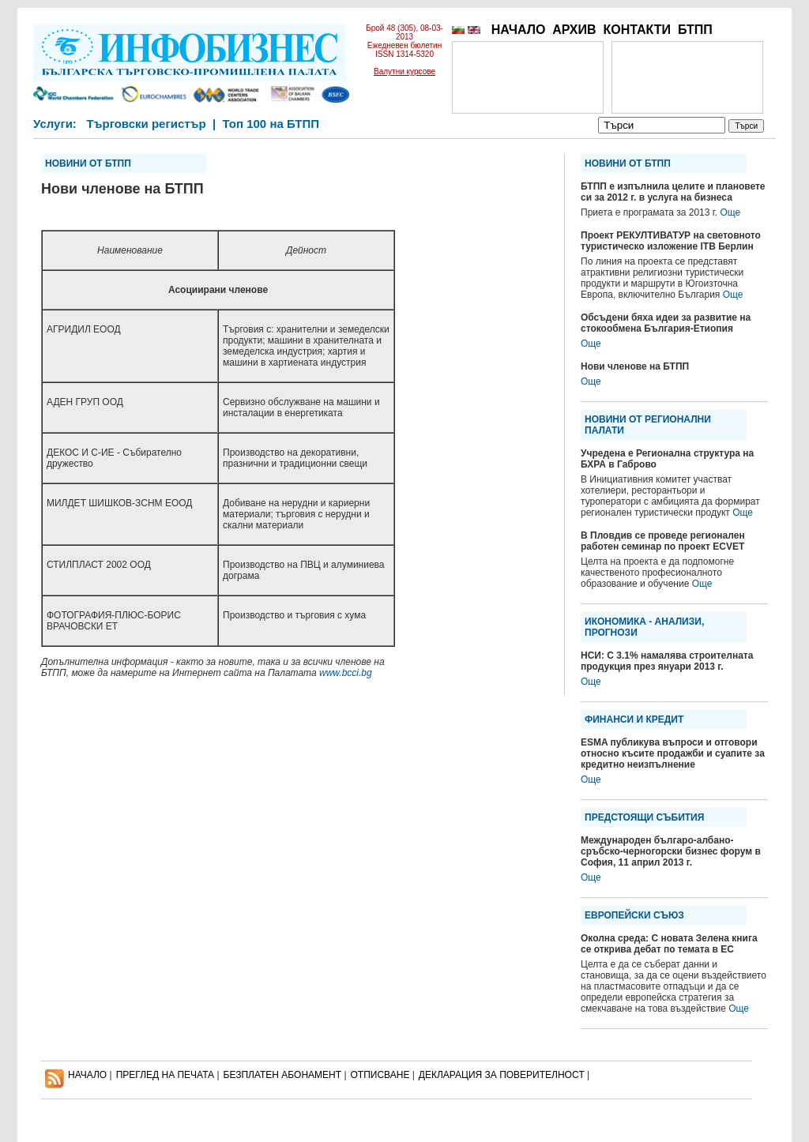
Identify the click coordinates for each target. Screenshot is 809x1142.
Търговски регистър (145, 123)
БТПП (695, 29)
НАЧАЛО (518, 29)
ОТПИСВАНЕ (380, 1074)
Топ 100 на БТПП (271, 123)
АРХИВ (574, 29)
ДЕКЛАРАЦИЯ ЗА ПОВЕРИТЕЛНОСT (502, 1074)
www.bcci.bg (345, 672)
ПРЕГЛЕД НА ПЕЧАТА (165, 1074)
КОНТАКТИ (637, 29)
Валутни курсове (404, 71)
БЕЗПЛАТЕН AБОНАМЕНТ (283, 1074)
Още (730, 212)
